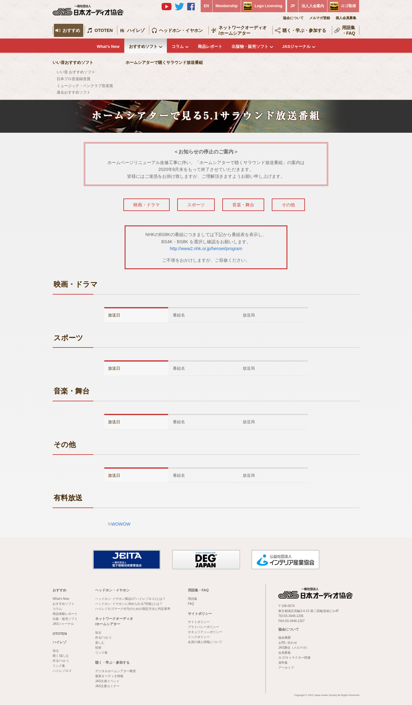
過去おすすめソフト (73, 92)
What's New (108, 46)
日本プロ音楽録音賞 (73, 79)
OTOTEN (104, 30)
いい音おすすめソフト (73, 62)
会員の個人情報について (205, 642)
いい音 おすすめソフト (76, 72)
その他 (288, 204)
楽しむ (100, 642)
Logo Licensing (268, 6)
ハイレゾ (136, 30)
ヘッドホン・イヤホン (181, 30)
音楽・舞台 (243, 204)
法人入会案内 (312, 6)
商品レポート (210, 46)
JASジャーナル (296, 46)
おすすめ (71, 30)
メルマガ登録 (319, 18)
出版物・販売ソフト (250, 46)
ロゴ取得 (348, 6)
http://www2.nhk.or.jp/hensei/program (206, 248)
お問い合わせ (287, 642)
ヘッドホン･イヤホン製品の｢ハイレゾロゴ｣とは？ (130, 598)
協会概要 (284, 637)
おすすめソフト (143, 46)
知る (56, 650)
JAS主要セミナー (107, 686)
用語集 (192, 598)
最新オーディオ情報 (109, 676)
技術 (98, 647)
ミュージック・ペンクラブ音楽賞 (85, 86)
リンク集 (59, 665)
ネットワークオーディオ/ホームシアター (243, 30)
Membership (227, 6)
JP (292, 6)
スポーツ (196, 204)
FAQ (191, 603)
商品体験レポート (65, 613)
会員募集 (284, 652)
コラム (178, 46)
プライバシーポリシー (203, 627)
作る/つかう (61, 660)
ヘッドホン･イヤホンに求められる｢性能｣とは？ (128, 603)
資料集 (283, 662)
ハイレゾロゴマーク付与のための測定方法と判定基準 (132, 608)
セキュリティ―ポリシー (205, 632)
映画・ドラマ (146, 204)
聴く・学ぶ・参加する (304, 30)
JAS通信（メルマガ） (293, 647)
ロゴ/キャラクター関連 (294, 657)
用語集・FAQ (348, 30)
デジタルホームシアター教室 (115, 671)
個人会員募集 (346, 18)
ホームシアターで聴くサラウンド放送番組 (164, 62)
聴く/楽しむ (61, 655)
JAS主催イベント (107, 681)
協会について (293, 18)
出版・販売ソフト (65, 618)
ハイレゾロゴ (62, 670)
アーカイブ (286, 667)
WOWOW (120, 524)
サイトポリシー (200, 613)
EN (206, 6)
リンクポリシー (199, 637)
